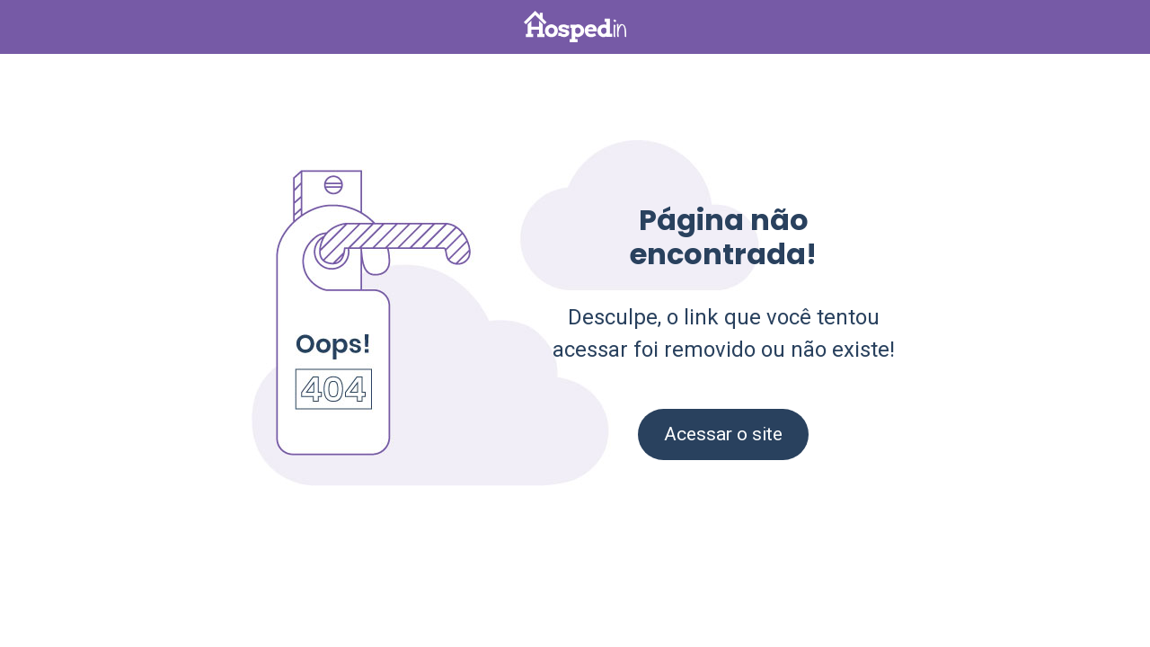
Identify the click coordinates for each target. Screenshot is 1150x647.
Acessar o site (723, 434)
